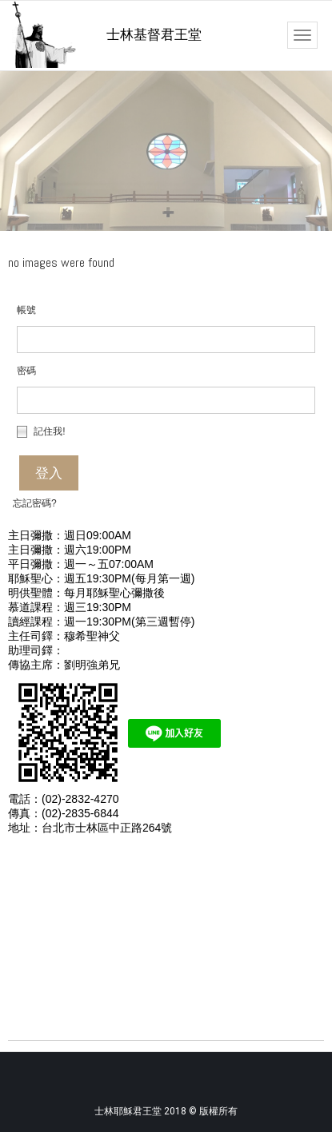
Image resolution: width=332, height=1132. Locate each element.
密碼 (26, 370)
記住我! (41, 431)
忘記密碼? (35, 503)
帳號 (26, 310)
